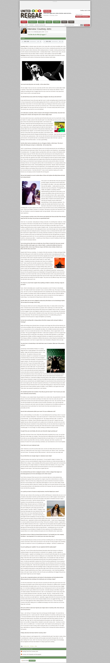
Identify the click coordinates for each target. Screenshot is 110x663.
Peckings (32, 646)
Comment (46, 31)
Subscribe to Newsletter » (82, 16)
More (64, 22)
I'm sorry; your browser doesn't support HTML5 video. (31, 41)
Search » (87, 25)
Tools (71, 22)
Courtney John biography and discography (31, 654)
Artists (41, 22)
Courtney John (26, 646)
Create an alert (32, 660)
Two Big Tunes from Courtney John (30, 651)
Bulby (36, 646)
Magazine (32, 22)
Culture (56, 22)
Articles (26, 25)
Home (24, 22)
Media (49, 22)
